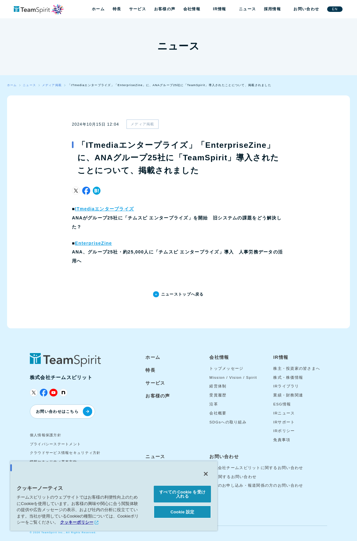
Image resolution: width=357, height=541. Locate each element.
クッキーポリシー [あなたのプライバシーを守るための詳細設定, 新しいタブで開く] (76, 522)
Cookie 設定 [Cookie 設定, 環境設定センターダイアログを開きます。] (182, 512)
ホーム (98, 9)
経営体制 (217, 386)
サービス (137, 9)
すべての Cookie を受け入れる (182, 494)
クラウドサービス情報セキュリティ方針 (65, 453)
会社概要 (217, 413)
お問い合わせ (306, 9)
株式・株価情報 (288, 377)
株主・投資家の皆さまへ (296, 368)
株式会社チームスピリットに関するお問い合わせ (256, 468)
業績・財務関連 (288, 395)
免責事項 (281, 440)
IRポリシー (284, 431)
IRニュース (284, 413)
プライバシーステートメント (55, 444)
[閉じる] (206, 474)
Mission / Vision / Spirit (233, 377)
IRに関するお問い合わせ (233, 477)
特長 (117, 9)
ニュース (247, 9)
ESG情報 (282, 404)
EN (335, 9)
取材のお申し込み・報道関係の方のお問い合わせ (256, 485)
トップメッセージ (226, 368)
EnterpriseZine (93, 243)
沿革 (213, 404)
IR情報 (219, 9)
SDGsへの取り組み (228, 422)
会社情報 (191, 9)
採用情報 (272, 9)
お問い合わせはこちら (64, 411)
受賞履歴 (217, 395)
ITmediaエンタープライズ (104, 208)
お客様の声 (164, 9)
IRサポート (284, 422)
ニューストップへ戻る (182, 294)
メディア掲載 (142, 124)
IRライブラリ (286, 386)
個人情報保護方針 (45, 435)
